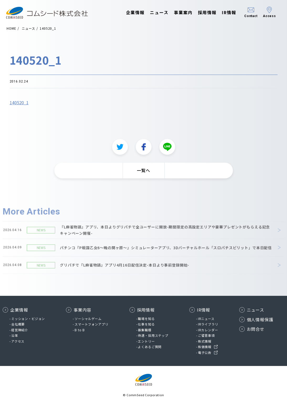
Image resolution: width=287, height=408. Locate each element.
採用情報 (204, 13)
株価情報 (204, 346)
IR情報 (225, 13)
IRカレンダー (208, 330)
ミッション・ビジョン (28, 318)
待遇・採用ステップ (153, 335)
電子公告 (204, 352)
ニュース (156, 13)
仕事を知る (146, 324)
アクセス (17, 341)
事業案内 (179, 13)
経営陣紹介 (19, 330)
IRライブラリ (208, 324)
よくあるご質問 (149, 346)
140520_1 (19, 104)
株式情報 (204, 341)
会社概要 (18, 324)
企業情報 (132, 13)
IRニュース (206, 318)
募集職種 (144, 330)
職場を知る (146, 318)
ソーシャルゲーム (88, 318)
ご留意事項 (206, 335)
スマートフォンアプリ (91, 324)
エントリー (146, 341)
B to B (80, 330)
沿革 (14, 335)
